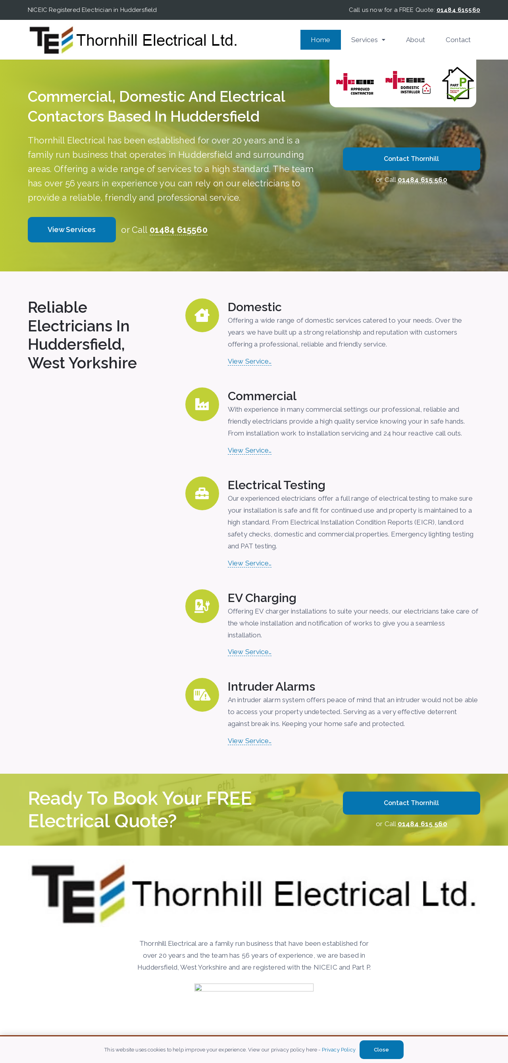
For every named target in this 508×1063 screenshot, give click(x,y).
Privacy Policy (339, 1050)
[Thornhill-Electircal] (133, 40)
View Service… (249, 361)
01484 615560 (179, 230)
